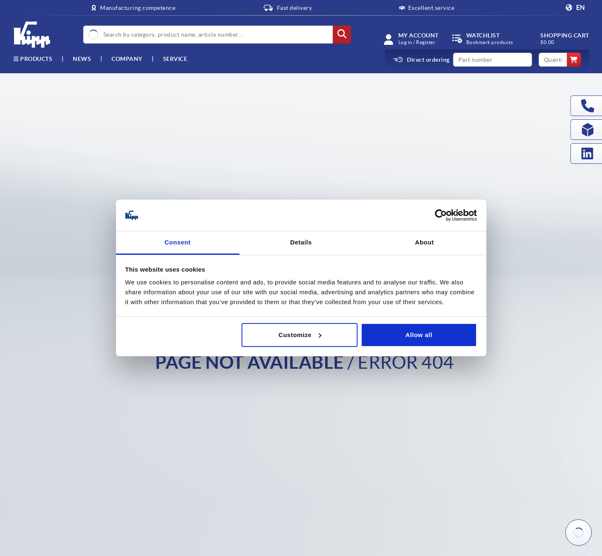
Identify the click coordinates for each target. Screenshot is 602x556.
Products (33, 59)
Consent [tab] (178, 242)
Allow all (418, 334)
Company (127, 59)
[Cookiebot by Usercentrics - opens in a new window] (441, 215)
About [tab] (424, 242)
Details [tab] (301, 242)
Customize (300, 334)
